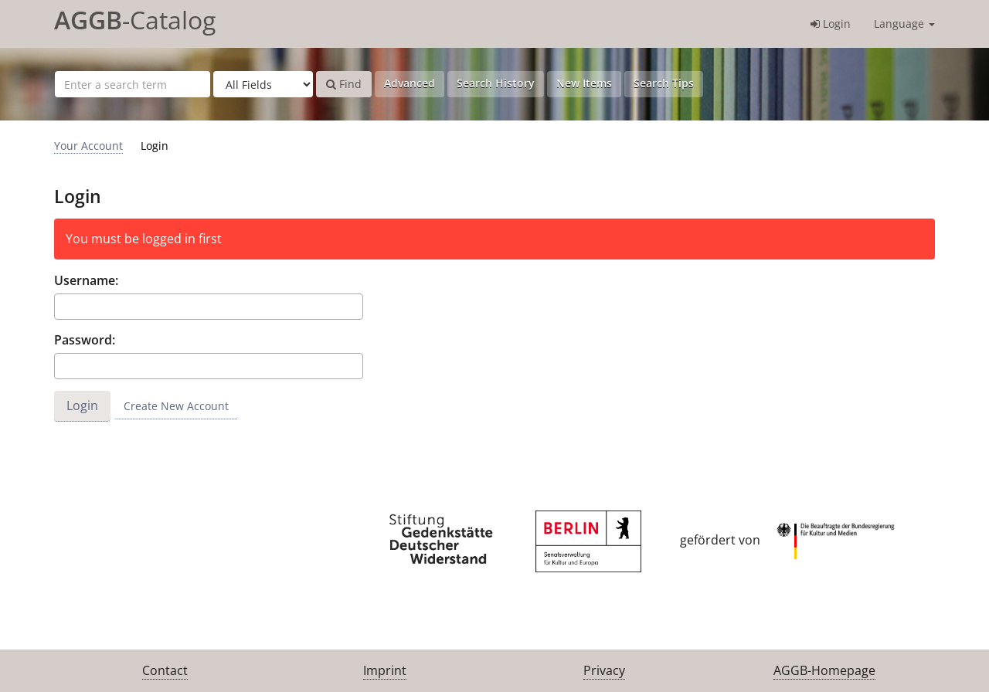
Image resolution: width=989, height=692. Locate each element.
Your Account (88, 145)
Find (344, 83)
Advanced (409, 83)
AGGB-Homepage (824, 670)
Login (831, 23)
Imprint (384, 670)
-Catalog (135, 19)
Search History (496, 83)
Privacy (604, 670)
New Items (584, 83)
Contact (165, 670)
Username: (86, 280)
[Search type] (263, 84)
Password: (84, 339)
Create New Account (176, 406)
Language (904, 23)
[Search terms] (132, 84)
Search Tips (664, 83)
